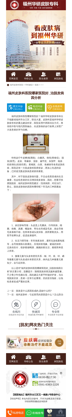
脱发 (37, 85)
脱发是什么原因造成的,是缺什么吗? (34, 291)
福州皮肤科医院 (16, 85)
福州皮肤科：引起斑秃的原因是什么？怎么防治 (39, 294)
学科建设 (29, 85)
